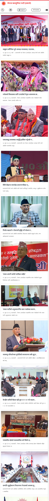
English (22, 10)
